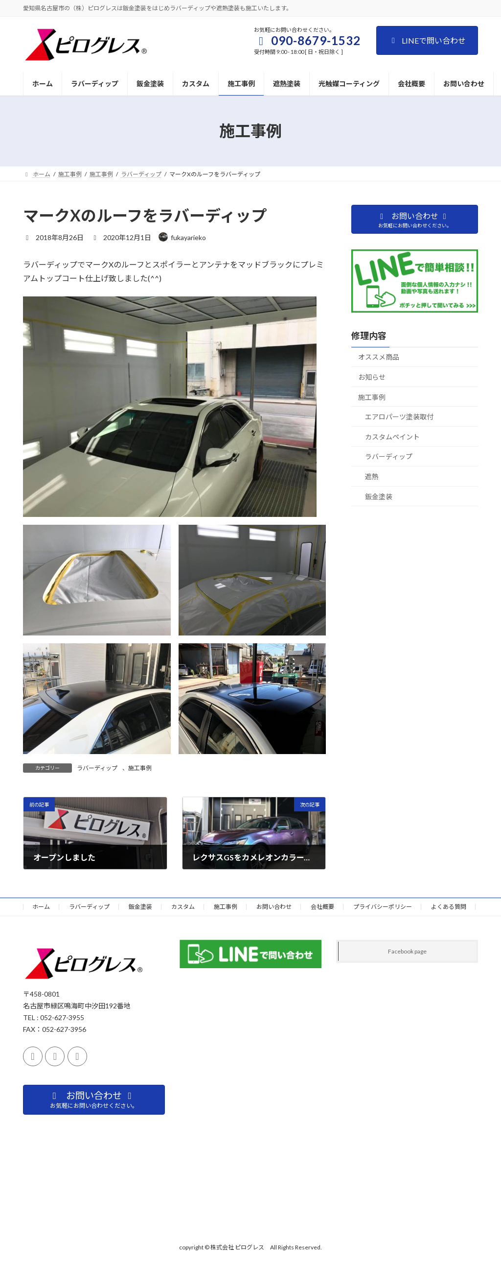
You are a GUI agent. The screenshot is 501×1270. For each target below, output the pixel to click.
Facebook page (407, 951)
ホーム (41, 906)
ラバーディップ (97, 768)
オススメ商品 (378, 357)
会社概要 (322, 906)
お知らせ (372, 377)
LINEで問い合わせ (427, 40)
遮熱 (372, 476)
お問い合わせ (274, 906)
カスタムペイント (392, 437)
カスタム (183, 906)
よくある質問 (448, 906)
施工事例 (140, 768)
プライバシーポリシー (382, 906)
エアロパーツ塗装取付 (399, 417)
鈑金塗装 (378, 496)
